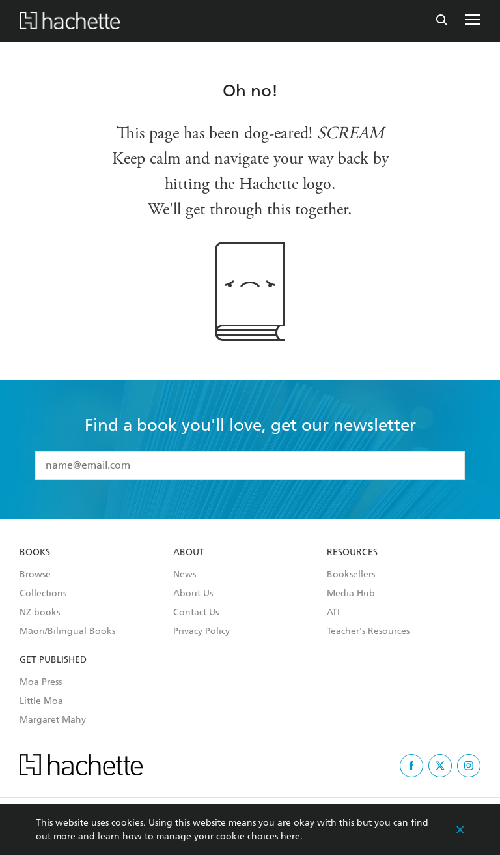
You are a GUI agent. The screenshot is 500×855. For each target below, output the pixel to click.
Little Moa (41, 701)
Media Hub (351, 593)
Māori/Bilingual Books (67, 631)
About (188, 552)
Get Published (53, 660)
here (290, 836)
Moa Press (41, 682)
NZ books (40, 612)
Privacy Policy (201, 631)
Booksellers (351, 574)
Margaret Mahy (53, 720)
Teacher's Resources (368, 631)
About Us (193, 593)
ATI (333, 612)
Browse (35, 574)
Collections (43, 593)
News (184, 574)
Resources (352, 552)
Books (35, 552)
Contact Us (196, 612)
